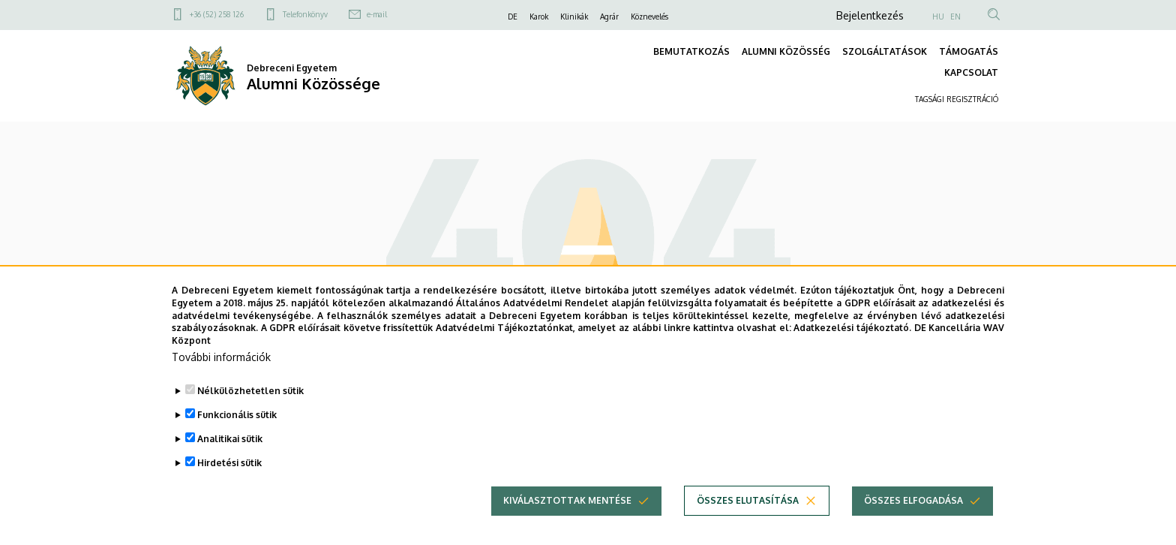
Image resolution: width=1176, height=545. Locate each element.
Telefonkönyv (305, 14)
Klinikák (574, 16)
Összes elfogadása (913, 503)
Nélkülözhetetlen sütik (250, 393)
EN (955, 16)
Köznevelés (649, 16)
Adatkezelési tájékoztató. (852, 331)
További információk (221, 360)
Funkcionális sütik (237, 417)
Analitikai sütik (229, 441)
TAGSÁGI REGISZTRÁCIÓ (956, 99)
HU (938, 16)
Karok (539, 16)
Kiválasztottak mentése (567, 503)
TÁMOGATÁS (968, 51)
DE (513, 16)
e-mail (377, 14)
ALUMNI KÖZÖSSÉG (786, 51)
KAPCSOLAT (971, 72)
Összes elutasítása (748, 503)
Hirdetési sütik (229, 465)
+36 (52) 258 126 (217, 14)
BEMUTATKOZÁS (691, 51)
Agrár (609, 16)
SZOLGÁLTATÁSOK (884, 51)
